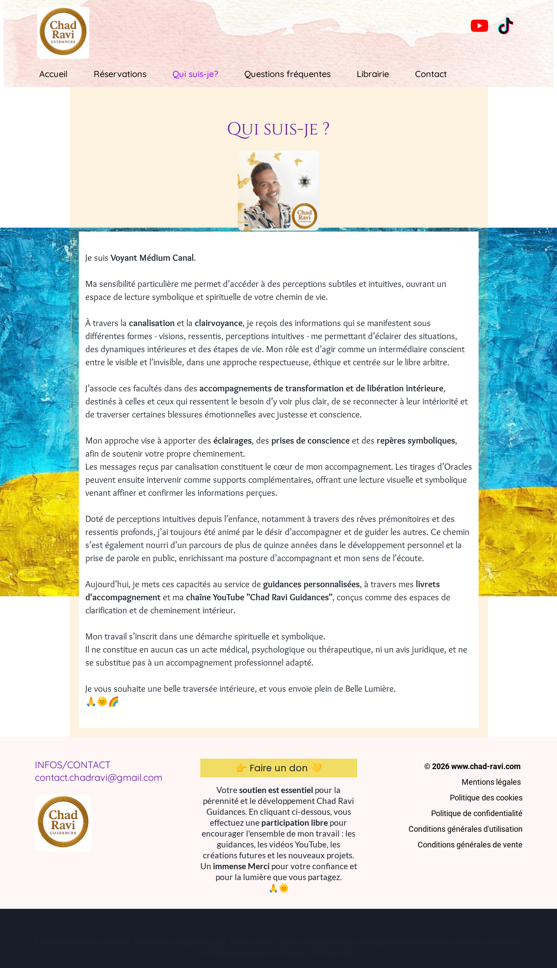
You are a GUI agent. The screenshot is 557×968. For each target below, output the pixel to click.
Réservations (120, 73)
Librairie (373, 73)
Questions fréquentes (287, 73)
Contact (431, 73)
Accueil (53, 73)
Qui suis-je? (195, 73)
